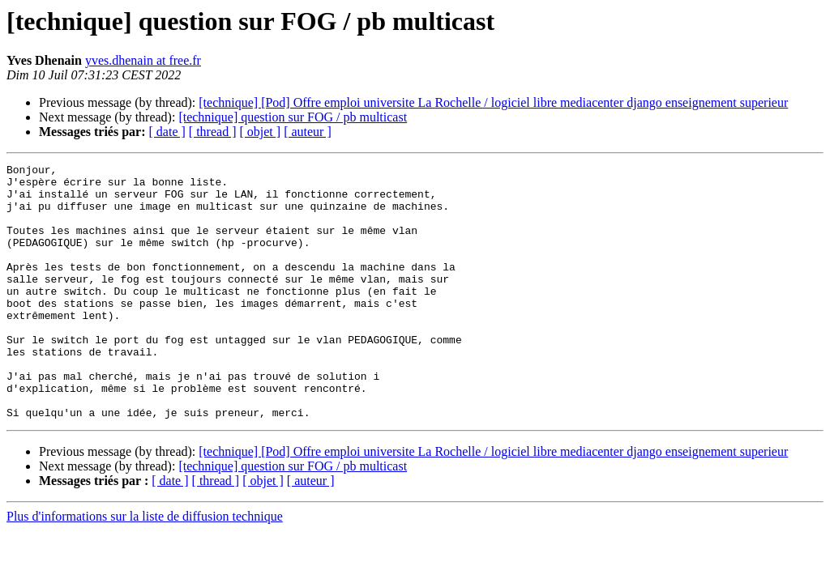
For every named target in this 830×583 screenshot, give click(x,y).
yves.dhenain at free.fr (143, 60)
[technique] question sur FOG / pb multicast (292, 117)
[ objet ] (259, 131)
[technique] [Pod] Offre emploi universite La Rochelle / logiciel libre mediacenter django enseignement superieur (493, 102)
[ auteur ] (308, 131)
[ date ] (167, 131)
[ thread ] (213, 131)
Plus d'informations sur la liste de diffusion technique (144, 567)
